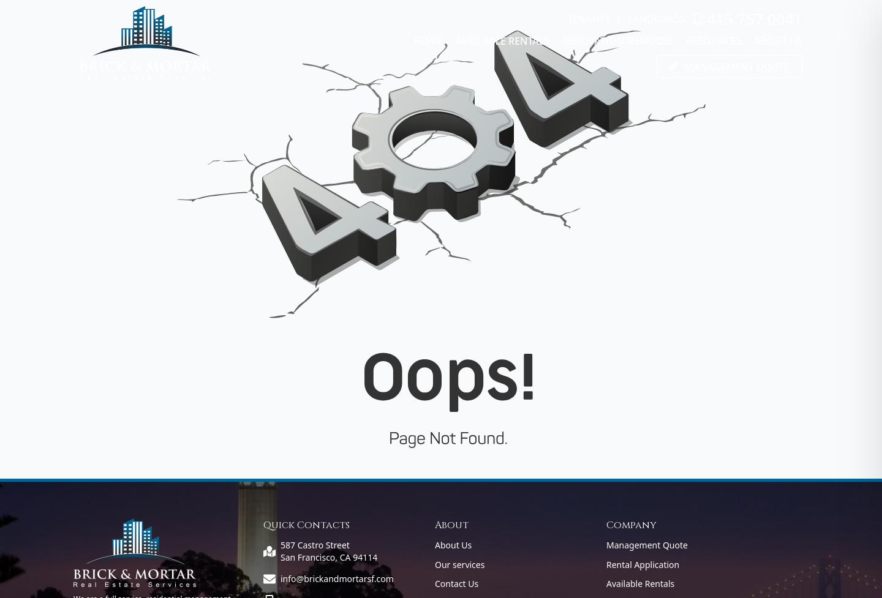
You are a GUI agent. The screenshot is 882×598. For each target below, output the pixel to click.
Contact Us (456, 583)
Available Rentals (502, 41)
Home (428, 41)
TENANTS (588, 19)
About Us (778, 41)
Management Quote (647, 545)
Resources (714, 41)
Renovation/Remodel (618, 41)
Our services (459, 564)
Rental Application (642, 564)
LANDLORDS (656, 19)
